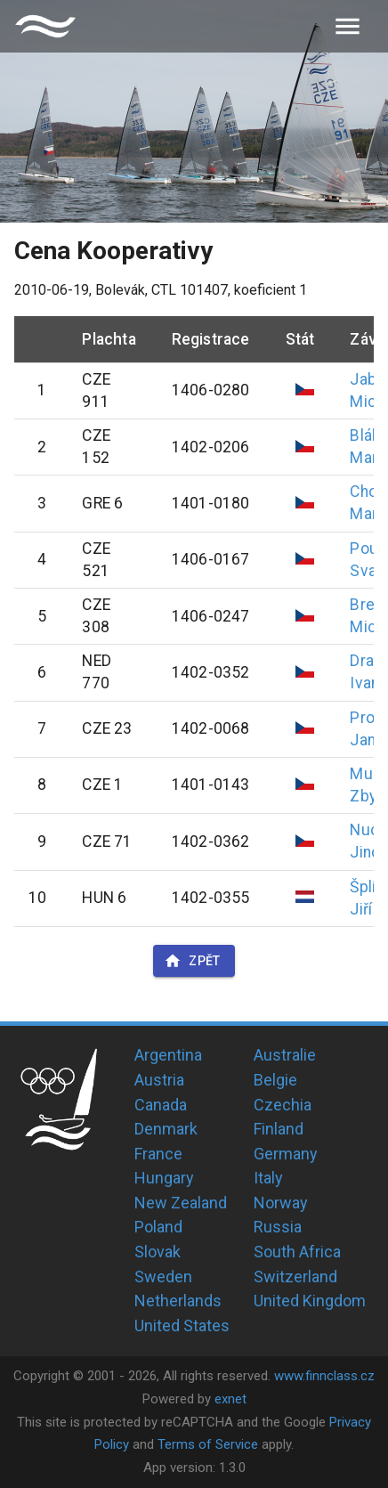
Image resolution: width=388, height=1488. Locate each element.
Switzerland (295, 1276)
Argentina (168, 1054)
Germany (286, 1153)
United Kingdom (310, 1300)
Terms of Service (208, 1444)
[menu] (347, 26)
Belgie (275, 1079)
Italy (268, 1177)
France (158, 1153)
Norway (281, 1202)
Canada (160, 1104)
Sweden (163, 1276)
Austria (159, 1079)
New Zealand (180, 1202)
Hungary (164, 1177)
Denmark (166, 1128)
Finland (278, 1128)
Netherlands (178, 1300)
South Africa (297, 1251)
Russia (278, 1226)
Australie (285, 1054)
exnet (230, 1399)
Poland (158, 1226)
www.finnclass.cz (324, 1376)
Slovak (157, 1251)
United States (182, 1325)
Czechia (282, 1104)
